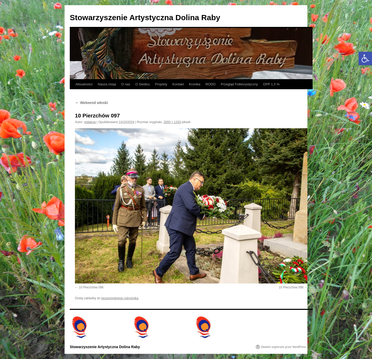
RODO (210, 84)
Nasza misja (107, 84)
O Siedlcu (142, 84)
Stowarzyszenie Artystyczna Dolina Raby (145, 17)
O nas (125, 84)
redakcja (90, 122)
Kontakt (178, 84)
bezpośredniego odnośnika (119, 298)
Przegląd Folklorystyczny (239, 84)
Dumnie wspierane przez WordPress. (283, 347)
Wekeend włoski (91, 103)
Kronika (194, 84)
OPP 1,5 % (271, 84)
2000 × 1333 (172, 122)
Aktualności (83, 84)
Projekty (161, 84)
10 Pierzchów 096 (91, 287)
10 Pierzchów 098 (291, 287)
